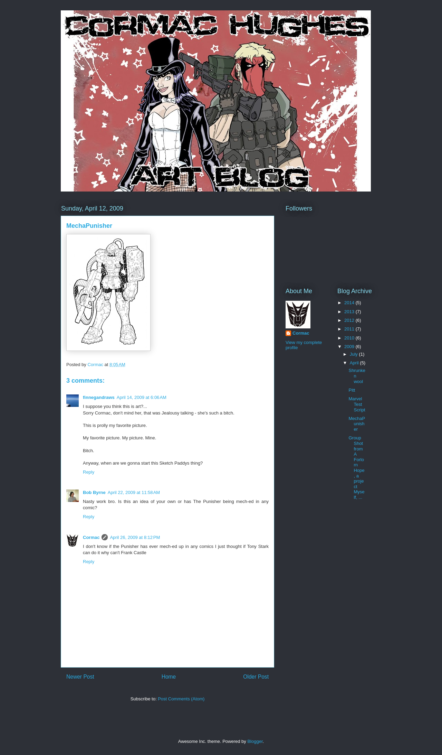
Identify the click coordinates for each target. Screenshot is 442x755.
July (354, 354)
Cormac (91, 537)
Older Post (256, 677)
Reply (88, 472)
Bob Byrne (94, 492)
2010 (350, 338)
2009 (350, 346)
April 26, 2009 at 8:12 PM (135, 537)
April (355, 362)
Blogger (254, 741)
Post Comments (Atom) (181, 698)
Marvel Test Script (356, 404)
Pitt (351, 390)
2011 (350, 329)
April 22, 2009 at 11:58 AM (134, 492)
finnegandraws (99, 397)
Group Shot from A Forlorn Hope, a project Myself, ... (356, 467)
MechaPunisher (356, 424)
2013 (350, 311)
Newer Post (80, 677)
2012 (350, 320)
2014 (350, 302)
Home (169, 677)
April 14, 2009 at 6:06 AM (141, 397)
